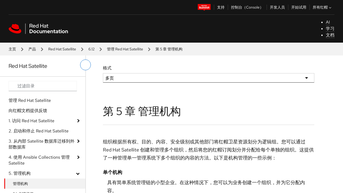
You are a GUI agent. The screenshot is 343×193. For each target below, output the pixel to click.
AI (328, 22)
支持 (221, 7)
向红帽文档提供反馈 (28, 110)
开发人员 (277, 7)
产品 (32, 49)
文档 (330, 35)
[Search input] (43, 86)
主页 (12, 49)
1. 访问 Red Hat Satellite (31, 121)
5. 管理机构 (20, 173)
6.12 (91, 49)
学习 (330, 28)
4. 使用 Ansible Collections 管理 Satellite (39, 160)
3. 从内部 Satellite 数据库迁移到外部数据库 (41, 144)
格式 (107, 68)
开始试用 (298, 7)
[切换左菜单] (85, 65)
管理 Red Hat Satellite (125, 49)
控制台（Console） (247, 7)
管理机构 (20, 183)
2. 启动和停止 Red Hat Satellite (39, 131)
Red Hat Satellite (62, 49)
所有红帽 (323, 7)
